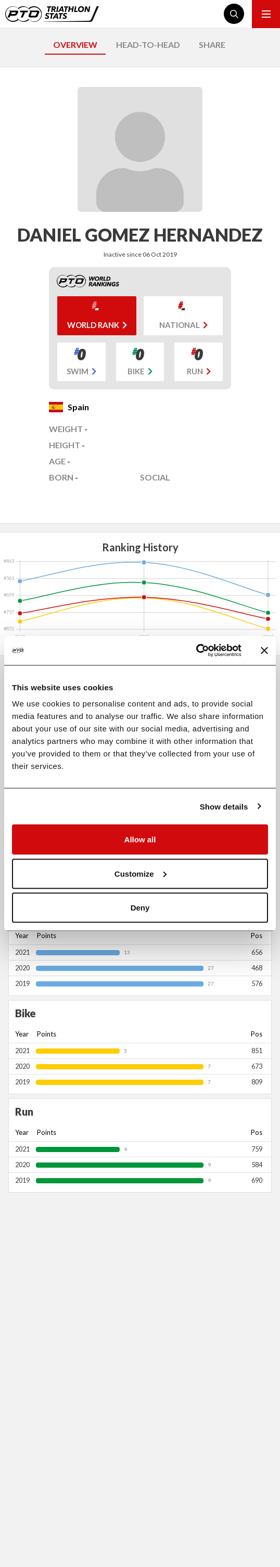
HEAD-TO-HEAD (148, 44)
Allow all (140, 839)
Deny (140, 907)
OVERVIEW (75, 44)
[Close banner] (264, 650)
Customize (140, 873)
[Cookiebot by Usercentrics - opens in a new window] (195, 651)
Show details (224, 806)
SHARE (212, 44)
